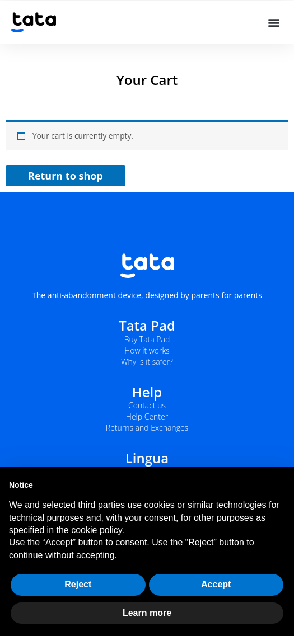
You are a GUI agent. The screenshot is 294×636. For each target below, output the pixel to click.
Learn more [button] (147, 613)
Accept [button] (216, 584)
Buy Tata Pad (147, 339)
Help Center (147, 416)
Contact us (147, 405)
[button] (273, 22)
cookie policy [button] (96, 530)
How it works (147, 350)
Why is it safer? (147, 361)
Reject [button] (77, 584)
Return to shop (65, 175)
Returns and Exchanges (147, 427)
